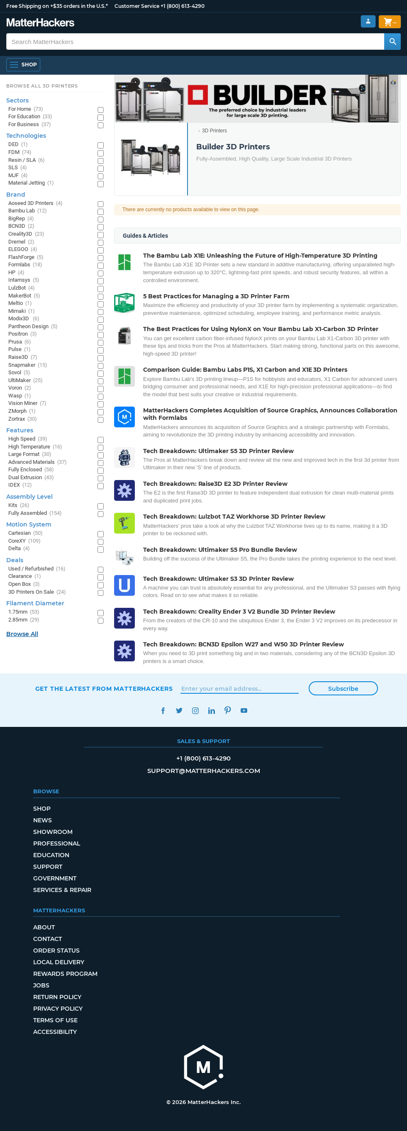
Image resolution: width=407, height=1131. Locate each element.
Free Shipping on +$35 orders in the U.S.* (57, 6)
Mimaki (21, 311)
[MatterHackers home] (40, 23)
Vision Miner (27, 403)
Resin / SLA (26, 160)
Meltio (20, 303)
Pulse (19, 349)
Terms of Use (55, 1020)
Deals (14, 560)
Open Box (24, 584)
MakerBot (24, 296)
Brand (15, 194)
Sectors (17, 100)
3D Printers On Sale (37, 592)
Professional (56, 843)
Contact (47, 939)
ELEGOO (22, 250)
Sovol (19, 373)
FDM (20, 152)
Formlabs (25, 265)
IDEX (20, 485)
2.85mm (23, 620)
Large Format (29, 454)
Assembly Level (29, 496)
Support (47, 866)
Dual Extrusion (31, 478)
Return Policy (57, 997)
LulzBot (21, 288)
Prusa (19, 342)
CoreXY (24, 541)
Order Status (56, 950)
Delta (19, 549)
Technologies (26, 135)
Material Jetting (31, 183)
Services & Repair (62, 890)
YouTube (244, 710)
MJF (18, 176)
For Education (30, 117)
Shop (42, 808)
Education (51, 855)
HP (16, 273)
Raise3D (22, 357)
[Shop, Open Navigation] (23, 64)
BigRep (21, 219)
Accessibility (55, 1032)
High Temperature (35, 447)
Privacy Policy (58, 1008)
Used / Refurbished (37, 569)
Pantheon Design (33, 327)
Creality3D (26, 234)
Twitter (179, 710)
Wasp (19, 396)
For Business (29, 125)
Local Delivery (58, 962)
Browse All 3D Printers (42, 86)
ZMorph (22, 411)
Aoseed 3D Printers (35, 203)
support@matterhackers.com (203, 771)
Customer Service (137, 6)
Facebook (163, 710)
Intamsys (23, 280)
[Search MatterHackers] (392, 41)
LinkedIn (212, 710)
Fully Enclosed (31, 470)
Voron (19, 388)
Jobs (41, 985)
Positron (22, 334)
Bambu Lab (27, 211)
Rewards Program (65, 973)
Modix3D (23, 319)
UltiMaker (25, 381)
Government (54, 878)
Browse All (22, 634)
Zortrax (22, 419)
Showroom (53, 832)
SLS (17, 168)
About (44, 927)
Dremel (21, 242)
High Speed (27, 439)
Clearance (24, 576)
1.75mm (23, 612)
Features (19, 430)
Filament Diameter (35, 603)
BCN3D (21, 226)
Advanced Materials (37, 462)
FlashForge (26, 257)
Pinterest (228, 710)
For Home (25, 109)
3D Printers (214, 131)
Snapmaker (27, 365)
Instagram (195, 710)
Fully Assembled (35, 513)
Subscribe (343, 688)
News (42, 820)
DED (18, 145)
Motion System (28, 524)
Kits (18, 505)
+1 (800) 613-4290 (183, 6)
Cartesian (25, 533)
